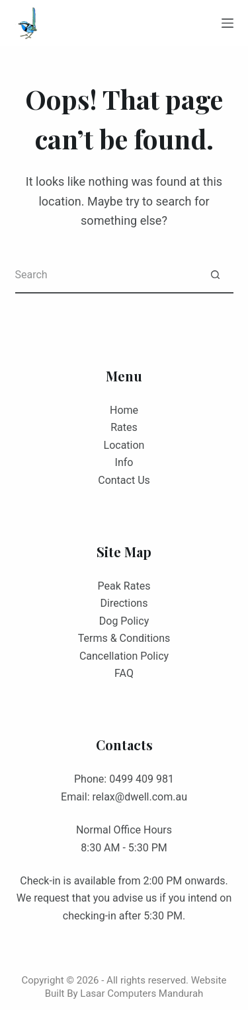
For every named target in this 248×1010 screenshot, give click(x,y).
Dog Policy (124, 621)
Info (124, 462)
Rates (124, 427)
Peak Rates (124, 586)
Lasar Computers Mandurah (141, 993)
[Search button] (215, 275)
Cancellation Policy (124, 656)
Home (124, 410)
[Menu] (227, 23)
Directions (124, 603)
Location (124, 445)
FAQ (124, 673)
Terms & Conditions (124, 638)
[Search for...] (106, 275)
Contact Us (124, 480)
